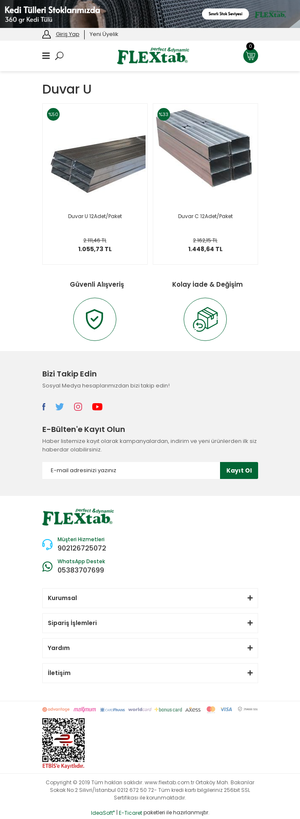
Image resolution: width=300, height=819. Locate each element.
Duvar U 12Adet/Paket (95, 216)
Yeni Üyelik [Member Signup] (104, 34)
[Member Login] (46, 33)
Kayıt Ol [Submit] (239, 470)
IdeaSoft (103, 812)
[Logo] (153, 55)
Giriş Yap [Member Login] (68, 34)
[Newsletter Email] (150, 470)
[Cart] (250, 55)
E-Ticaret (130, 812)
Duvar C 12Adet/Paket (205, 216)
